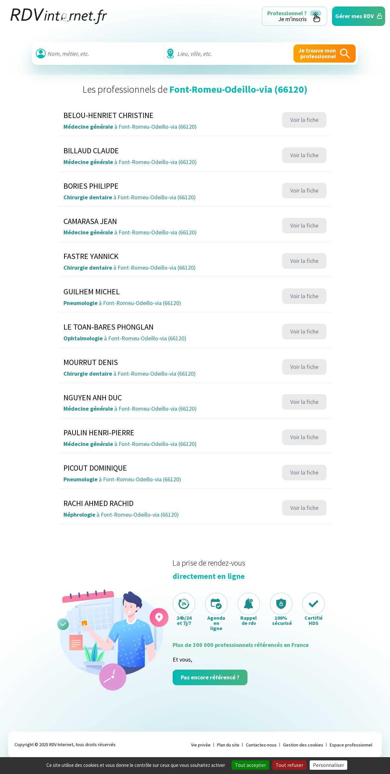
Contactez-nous (261, 745)
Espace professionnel (351, 744)
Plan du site (228, 745)
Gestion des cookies (303, 745)
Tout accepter (250, 765)
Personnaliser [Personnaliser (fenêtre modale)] (328, 765)
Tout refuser (289, 765)
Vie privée (201, 745)
